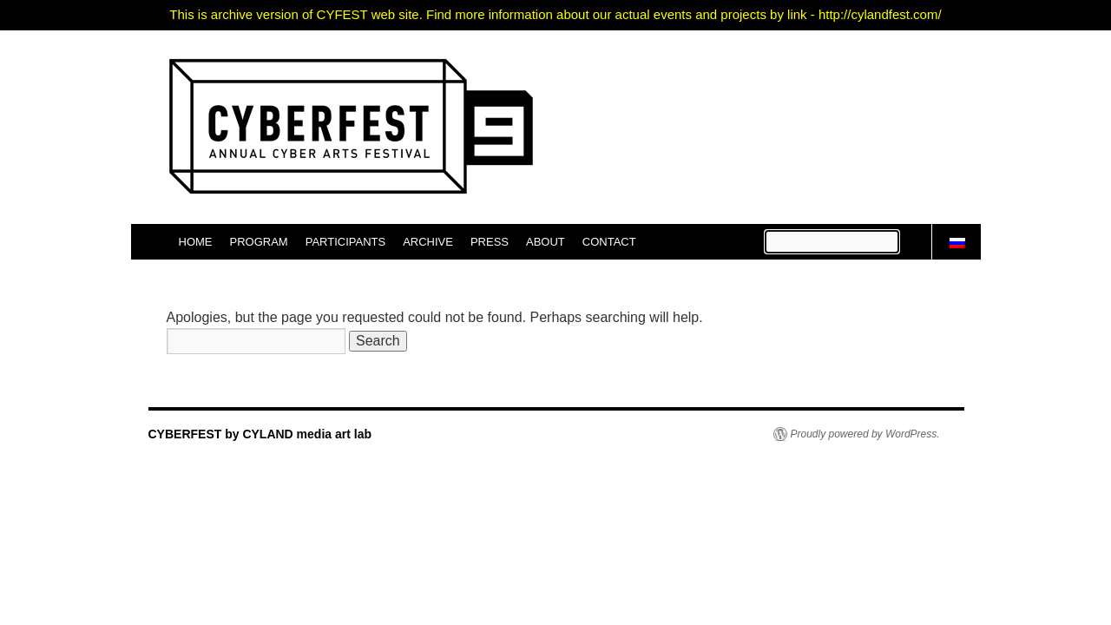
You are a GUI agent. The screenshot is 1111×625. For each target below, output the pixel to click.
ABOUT (545, 241)
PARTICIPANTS (345, 241)
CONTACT (609, 241)
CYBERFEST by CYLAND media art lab (260, 434)
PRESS (489, 241)
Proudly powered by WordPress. (865, 434)
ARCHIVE (428, 241)
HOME (196, 241)
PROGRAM (259, 241)
